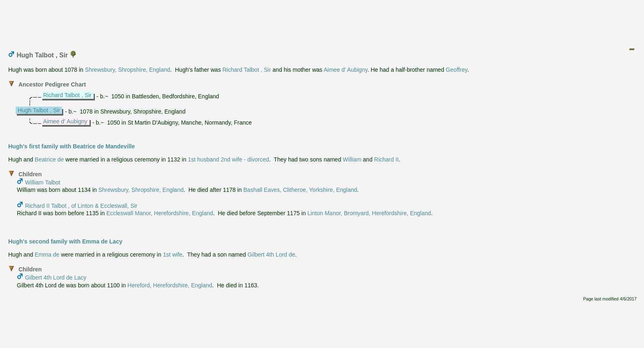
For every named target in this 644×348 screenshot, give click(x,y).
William (352, 159)
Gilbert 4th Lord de (271, 254)
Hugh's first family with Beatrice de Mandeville (71, 146)
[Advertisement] (322, 21)
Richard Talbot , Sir (247, 69)
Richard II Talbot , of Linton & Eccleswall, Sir (81, 205)
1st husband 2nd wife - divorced (228, 159)
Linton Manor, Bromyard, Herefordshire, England (369, 213)
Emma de (47, 254)
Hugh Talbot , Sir (39, 110)
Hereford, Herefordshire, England (169, 285)
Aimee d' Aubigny (346, 69)
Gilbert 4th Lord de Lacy (55, 277)
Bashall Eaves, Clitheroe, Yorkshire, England (300, 190)
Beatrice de (49, 159)
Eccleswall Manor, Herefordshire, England (159, 213)
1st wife (172, 254)
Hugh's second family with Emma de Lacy (65, 241)
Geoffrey (456, 69)
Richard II (386, 159)
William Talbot (42, 182)
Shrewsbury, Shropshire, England (127, 69)
